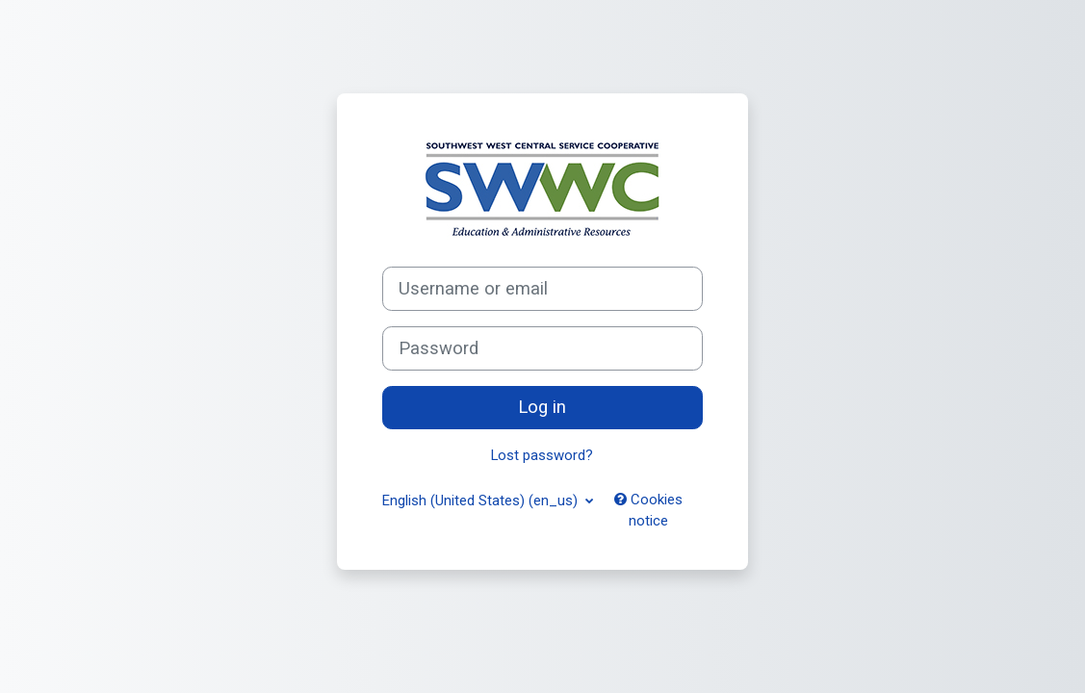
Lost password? (542, 455)
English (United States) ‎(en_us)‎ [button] (481, 500)
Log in (542, 407)
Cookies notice (648, 510)
